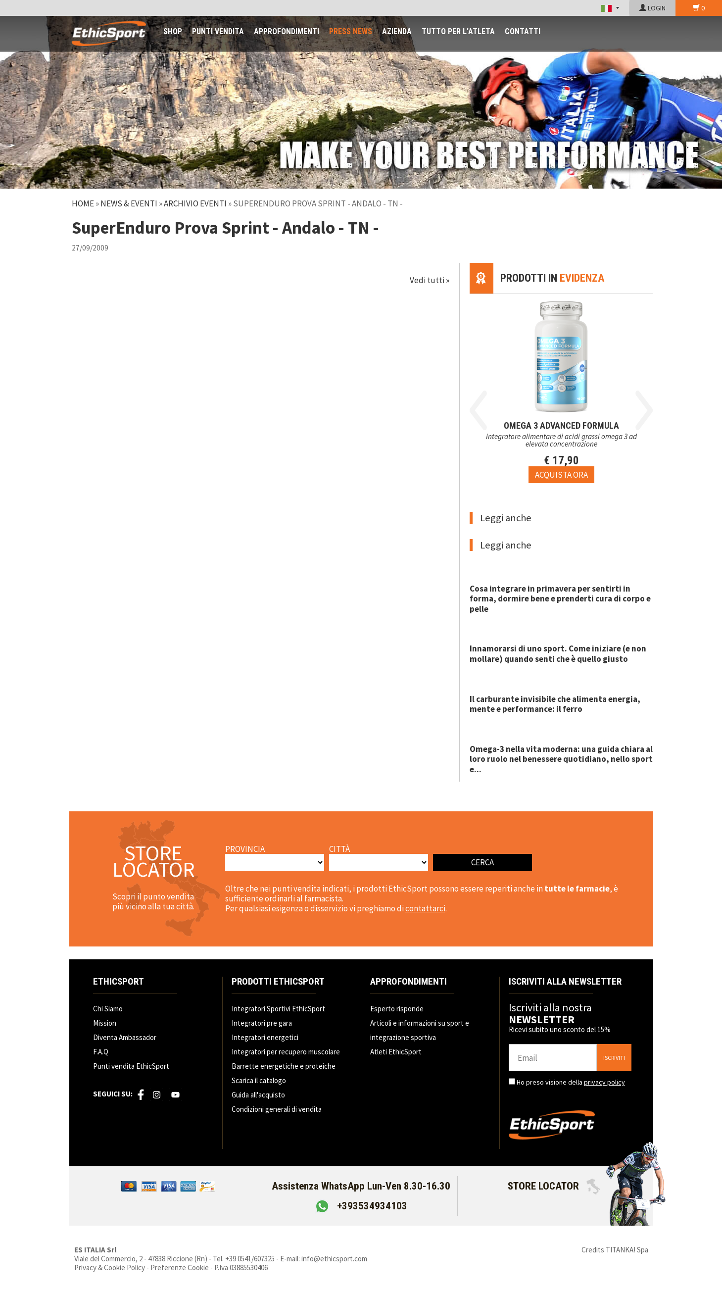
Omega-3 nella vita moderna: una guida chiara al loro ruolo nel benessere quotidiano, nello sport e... (561, 759)
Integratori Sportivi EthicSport (278, 1008)
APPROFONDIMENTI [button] (286, 31)
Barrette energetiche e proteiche (284, 1066)
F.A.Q (100, 1051)
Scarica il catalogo (259, 1080)
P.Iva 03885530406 (241, 1267)
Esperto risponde (397, 1008)
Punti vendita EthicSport (131, 1066)
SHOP (172, 31)
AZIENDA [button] (397, 31)
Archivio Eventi (195, 203)
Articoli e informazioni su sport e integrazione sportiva (419, 1030)
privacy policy (604, 1082)
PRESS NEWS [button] (350, 31)
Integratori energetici (265, 1037)
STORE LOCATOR (554, 1186)
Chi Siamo (108, 1008)
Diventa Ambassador (124, 1037)
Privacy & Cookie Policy (109, 1267)
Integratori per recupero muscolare (286, 1051)
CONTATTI (522, 31)
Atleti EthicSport (396, 1051)
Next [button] (644, 410)
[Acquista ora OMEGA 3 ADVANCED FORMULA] (561, 474)
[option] (561, 388)
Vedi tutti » (429, 280)
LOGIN (652, 7)
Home (83, 203)
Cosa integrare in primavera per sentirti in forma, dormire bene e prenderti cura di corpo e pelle (560, 598)
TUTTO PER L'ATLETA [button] (458, 31)
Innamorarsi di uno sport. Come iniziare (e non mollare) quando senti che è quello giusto (558, 653)
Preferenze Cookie (179, 1267)
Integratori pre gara (262, 1023)
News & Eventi (128, 203)
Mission (104, 1023)
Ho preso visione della (571, 1082)
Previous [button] (478, 410)
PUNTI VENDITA (218, 31)
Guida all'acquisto (258, 1094)
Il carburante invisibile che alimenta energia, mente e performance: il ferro (555, 704)
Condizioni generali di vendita (277, 1109)
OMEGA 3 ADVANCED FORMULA (561, 425)
